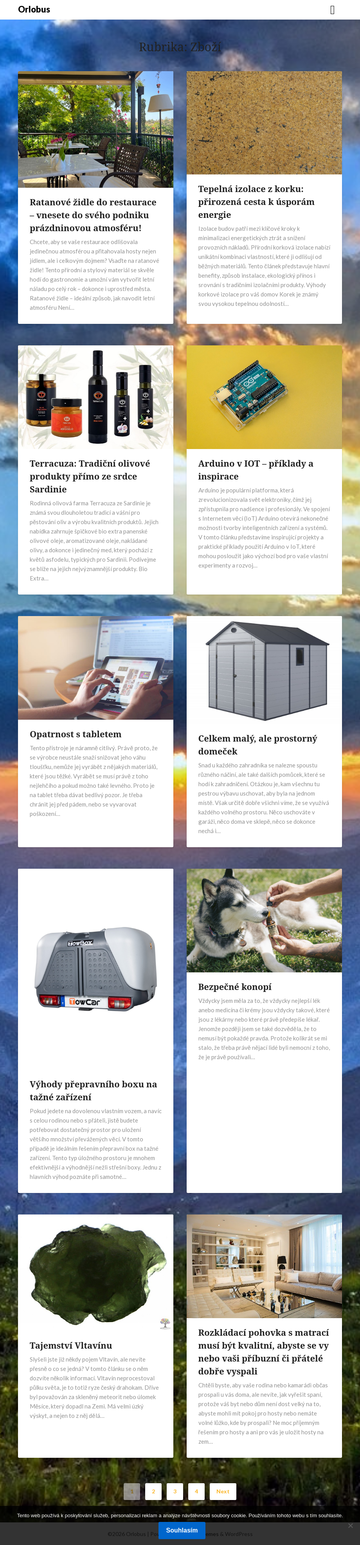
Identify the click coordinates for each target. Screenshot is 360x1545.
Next (223, 1491)
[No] (350, 1525)
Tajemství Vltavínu (71, 1345)
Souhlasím (182, 1530)
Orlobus (34, 9)
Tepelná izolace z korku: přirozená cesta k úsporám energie (256, 201)
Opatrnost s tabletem (76, 734)
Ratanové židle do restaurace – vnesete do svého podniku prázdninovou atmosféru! (93, 215)
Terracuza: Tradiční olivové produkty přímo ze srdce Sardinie (90, 476)
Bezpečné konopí (235, 986)
